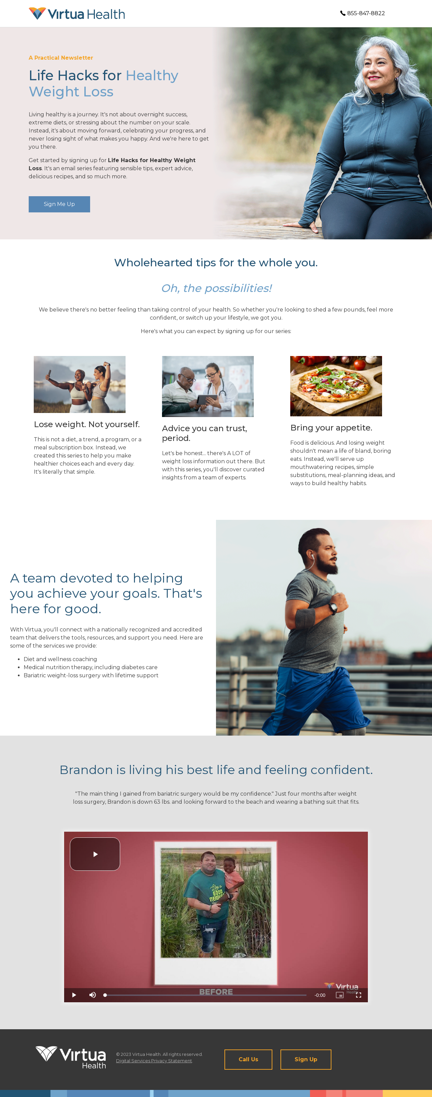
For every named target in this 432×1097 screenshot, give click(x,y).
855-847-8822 (362, 13)
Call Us (248, 1059)
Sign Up (306, 1059)
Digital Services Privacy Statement (154, 1060)
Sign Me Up (59, 204)
